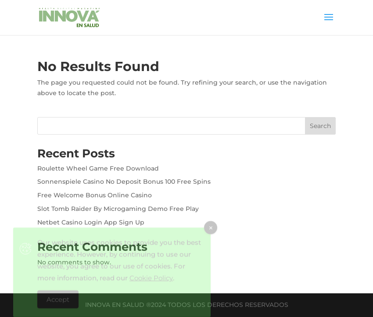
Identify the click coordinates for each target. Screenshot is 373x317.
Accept (58, 302)
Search (320, 126)
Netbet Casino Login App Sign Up (90, 222)
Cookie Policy (151, 280)
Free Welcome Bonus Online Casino (94, 195)
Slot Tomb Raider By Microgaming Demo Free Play (118, 209)
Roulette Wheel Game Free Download (98, 168)
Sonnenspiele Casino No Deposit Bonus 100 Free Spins (124, 181)
